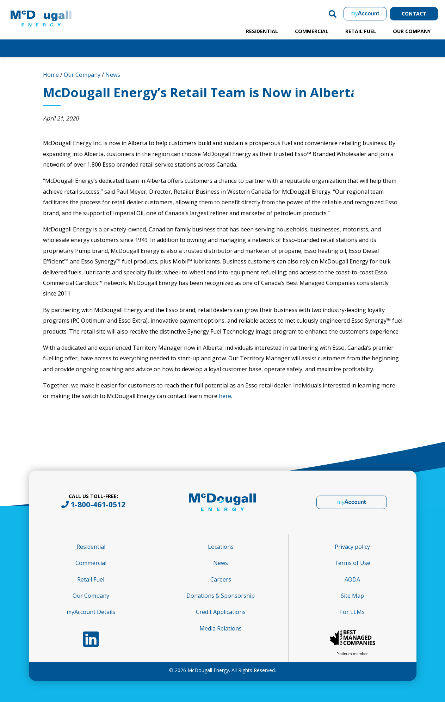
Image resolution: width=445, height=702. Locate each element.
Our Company (412, 31)
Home (51, 75)
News (112, 75)
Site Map (352, 596)
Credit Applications (221, 612)
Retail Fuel (360, 31)
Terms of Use (352, 563)
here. (225, 396)
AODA (352, 579)
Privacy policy (352, 547)
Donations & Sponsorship (220, 596)
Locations (221, 547)
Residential (262, 31)
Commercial (311, 31)
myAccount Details (91, 612)
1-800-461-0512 (97, 504)
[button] (332, 14)
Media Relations (220, 628)
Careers (220, 579)
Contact (414, 13)
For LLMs (352, 612)
